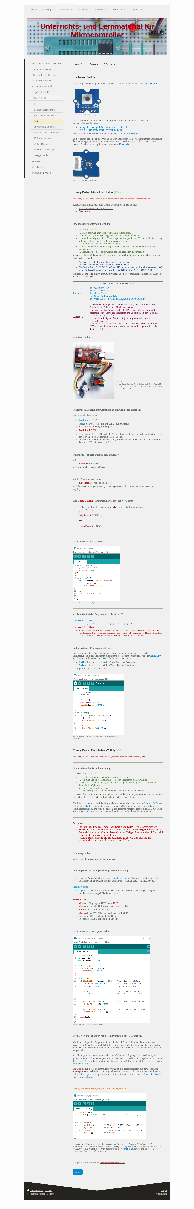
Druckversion (35, 1190)
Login (164, 1190)
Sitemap (48, 1190)
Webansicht (161, 1194)
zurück (78, 1172)
